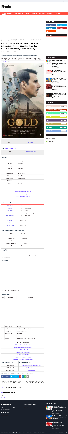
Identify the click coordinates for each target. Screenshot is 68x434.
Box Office (57, 106)
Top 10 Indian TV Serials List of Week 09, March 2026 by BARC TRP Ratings (59, 80)
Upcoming (6, 39)
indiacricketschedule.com (6, 407)
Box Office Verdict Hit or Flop (57, 110)
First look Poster (5, 61)
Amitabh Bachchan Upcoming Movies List (23, 194)
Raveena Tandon (25, 373)
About (6, 1)
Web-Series (57, 131)
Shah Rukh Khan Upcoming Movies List (23, 357)
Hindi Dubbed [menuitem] (57, 13)
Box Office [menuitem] (9, 13)
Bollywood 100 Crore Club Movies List (22, 344)
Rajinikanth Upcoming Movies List (22, 352)
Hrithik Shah (4, 51)
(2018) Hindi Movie (10, 149)
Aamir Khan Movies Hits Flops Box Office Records (22, 359)
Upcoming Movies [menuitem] (19, 13)
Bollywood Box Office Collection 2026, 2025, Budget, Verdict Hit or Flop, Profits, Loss (59, 72)
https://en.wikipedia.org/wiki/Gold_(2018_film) (31, 365)
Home (2, 1)
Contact (9, 1)
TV (57, 120)
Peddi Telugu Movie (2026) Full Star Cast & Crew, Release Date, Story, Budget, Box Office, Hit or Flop (59, 95)
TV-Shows (57, 123)
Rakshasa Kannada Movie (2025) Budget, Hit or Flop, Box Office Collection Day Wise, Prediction (59, 87)
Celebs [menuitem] (27, 13)
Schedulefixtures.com (5, 409)
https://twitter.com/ (31, 370)
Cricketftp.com (15, 407)
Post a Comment (4, 397)
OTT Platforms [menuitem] (5, 17)
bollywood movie (9, 57)
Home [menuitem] (3, 13)
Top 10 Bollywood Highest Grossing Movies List (22, 347)
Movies (57, 116)
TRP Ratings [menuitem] (41, 13)
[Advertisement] (22, 30)
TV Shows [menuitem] (49, 13)
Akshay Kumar (31, 57)
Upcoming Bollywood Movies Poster (23, 349)
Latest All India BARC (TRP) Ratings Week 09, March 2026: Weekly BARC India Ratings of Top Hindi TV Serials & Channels (59, 63)
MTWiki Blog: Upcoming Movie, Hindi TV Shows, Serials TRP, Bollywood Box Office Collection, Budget (26, 432)
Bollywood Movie (13, 373)
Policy (65, 432)
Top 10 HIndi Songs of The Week (22, 354)
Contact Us (61, 432)
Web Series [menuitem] (34, 13)
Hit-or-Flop (57, 113)
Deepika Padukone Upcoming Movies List (23, 191)
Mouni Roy (37, 57)
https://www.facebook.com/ (31, 367)
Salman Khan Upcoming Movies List (23, 196)
